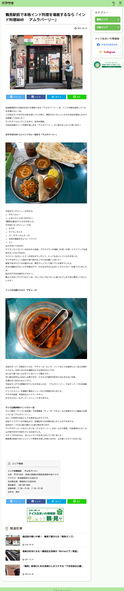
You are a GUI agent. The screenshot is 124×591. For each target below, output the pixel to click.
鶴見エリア (102, 19)
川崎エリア (102, 27)
